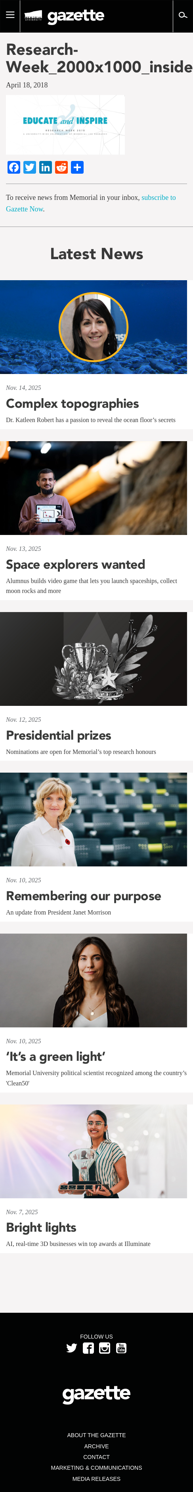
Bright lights (41, 1227)
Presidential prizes (58, 735)
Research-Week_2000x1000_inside (96, 58)
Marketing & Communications (96, 1468)
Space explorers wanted (75, 564)
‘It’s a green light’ (55, 1056)
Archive (96, 1446)
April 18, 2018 (27, 85)
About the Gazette (96, 1435)
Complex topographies (72, 403)
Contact (96, 1457)
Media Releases (96, 1479)
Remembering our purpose (85, 895)
